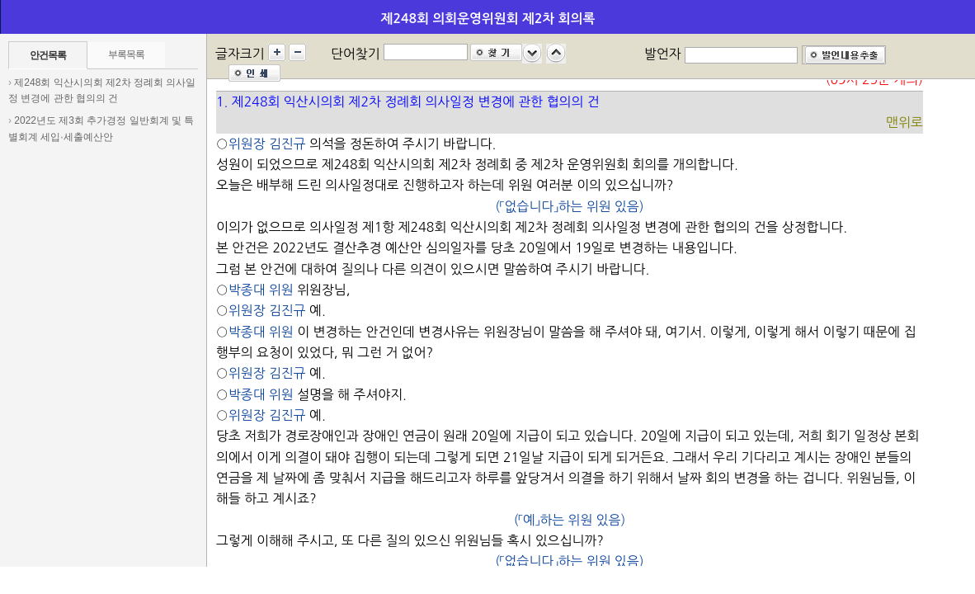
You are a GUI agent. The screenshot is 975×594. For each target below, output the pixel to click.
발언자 (662, 53)
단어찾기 (355, 53)
